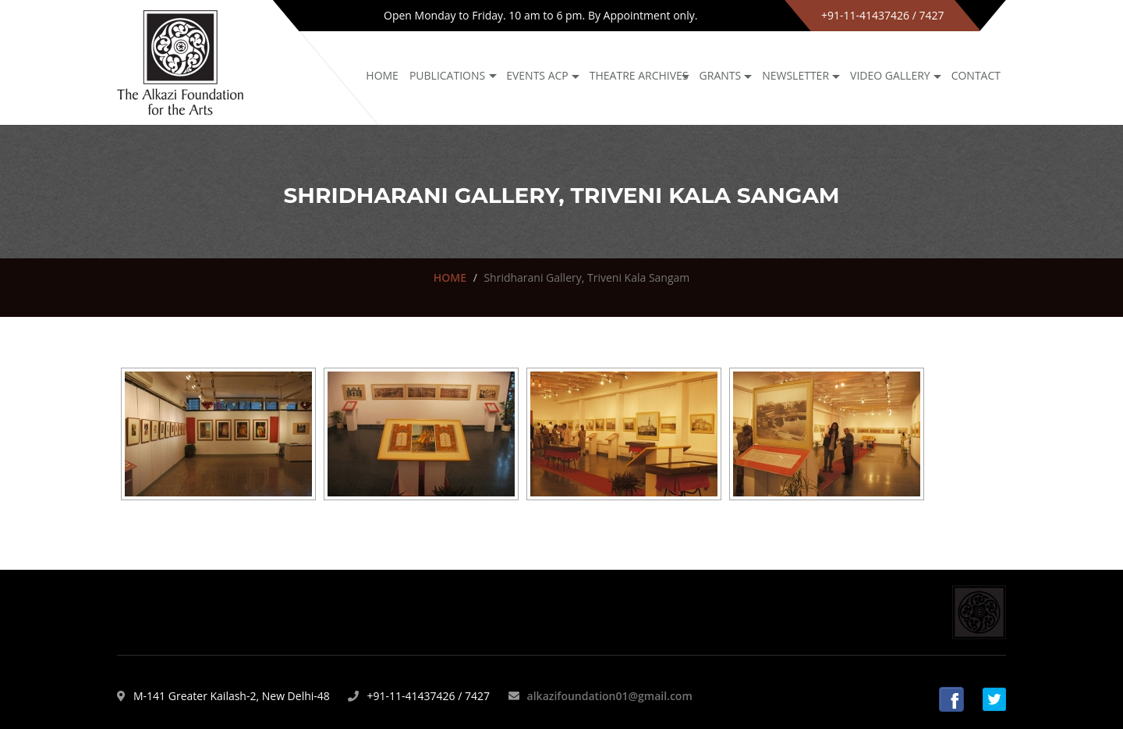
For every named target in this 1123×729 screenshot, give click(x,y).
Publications (447, 75)
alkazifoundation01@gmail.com (610, 695)
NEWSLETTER (795, 75)
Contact (976, 75)
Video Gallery (890, 75)
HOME (450, 277)
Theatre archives (639, 75)
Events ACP (537, 75)
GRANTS (721, 75)
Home (382, 75)
